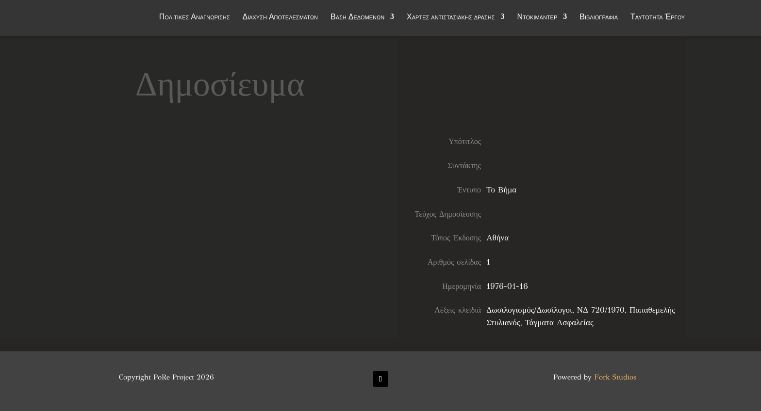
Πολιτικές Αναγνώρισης (194, 20)
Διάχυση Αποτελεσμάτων (280, 20)
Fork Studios (615, 377)
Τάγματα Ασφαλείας (559, 322)
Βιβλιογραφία (598, 20)
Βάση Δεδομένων (357, 20)
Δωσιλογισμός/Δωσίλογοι (529, 310)
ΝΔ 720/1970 (601, 310)
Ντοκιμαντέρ (537, 20)
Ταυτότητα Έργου (657, 20)
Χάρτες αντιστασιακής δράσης (451, 20)
